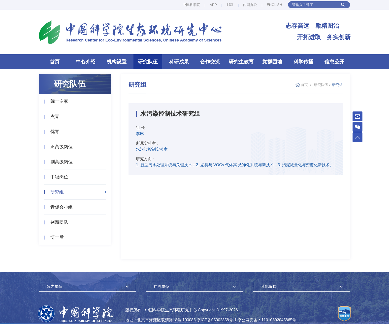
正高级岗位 (61, 146)
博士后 (57, 237)
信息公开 (334, 61)
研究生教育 (241, 61)
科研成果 (179, 61)
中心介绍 (86, 61)
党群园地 (272, 61)
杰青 (54, 116)
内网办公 (250, 5)
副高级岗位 (61, 161)
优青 (54, 131)
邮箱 (230, 5)
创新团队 (59, 222)
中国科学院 (191, 5)
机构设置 (117, 61)
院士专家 (59, 101)
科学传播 (303, 61)
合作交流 (210, 61)
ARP (213, 5)
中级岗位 (59, 176)
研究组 (57, 191)
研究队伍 (148, 61)
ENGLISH (274, 5)
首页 (55, 61)
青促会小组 (61, 207)
